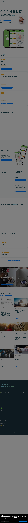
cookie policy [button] (15, 517)
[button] (27, 515)
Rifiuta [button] (21, 521)
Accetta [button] (25, 521)
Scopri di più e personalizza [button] (5, 521)
